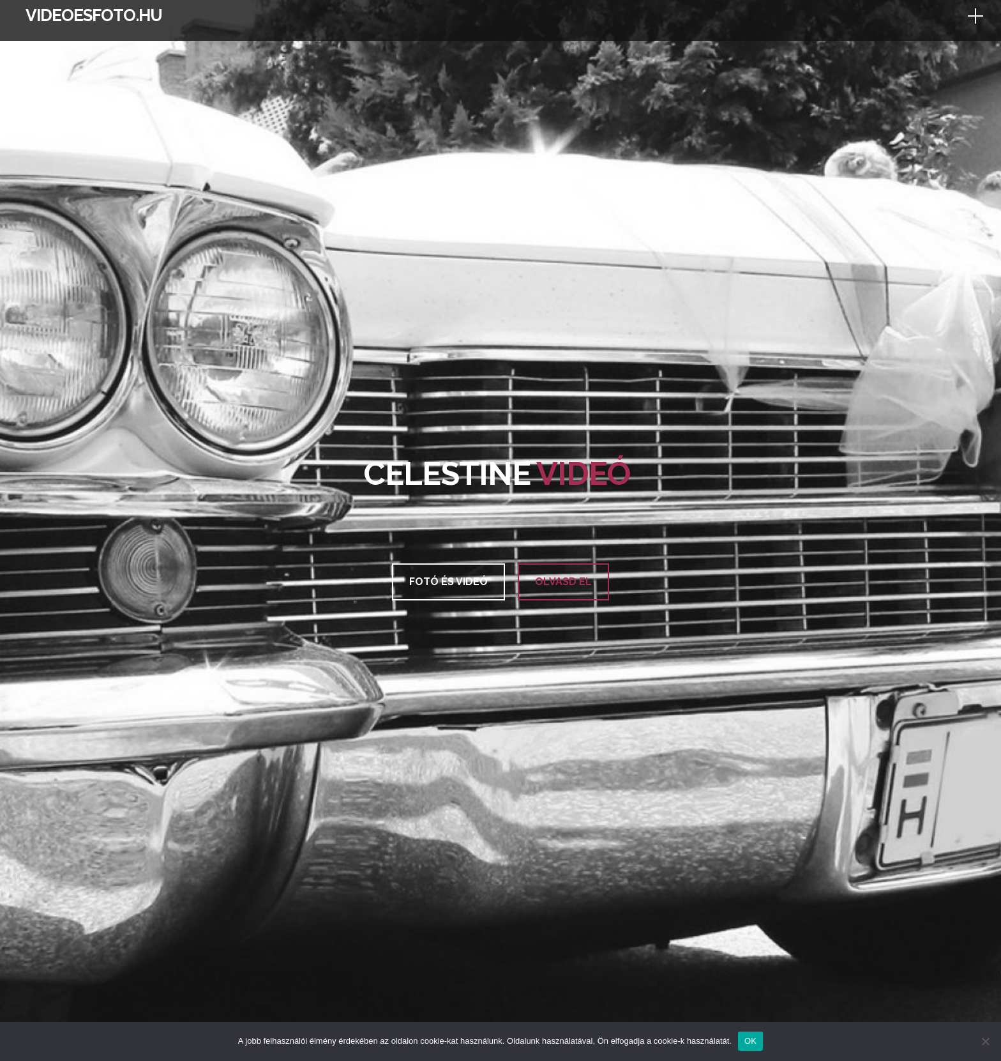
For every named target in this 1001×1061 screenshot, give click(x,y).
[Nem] (985, 1041)
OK (750, 1041)
